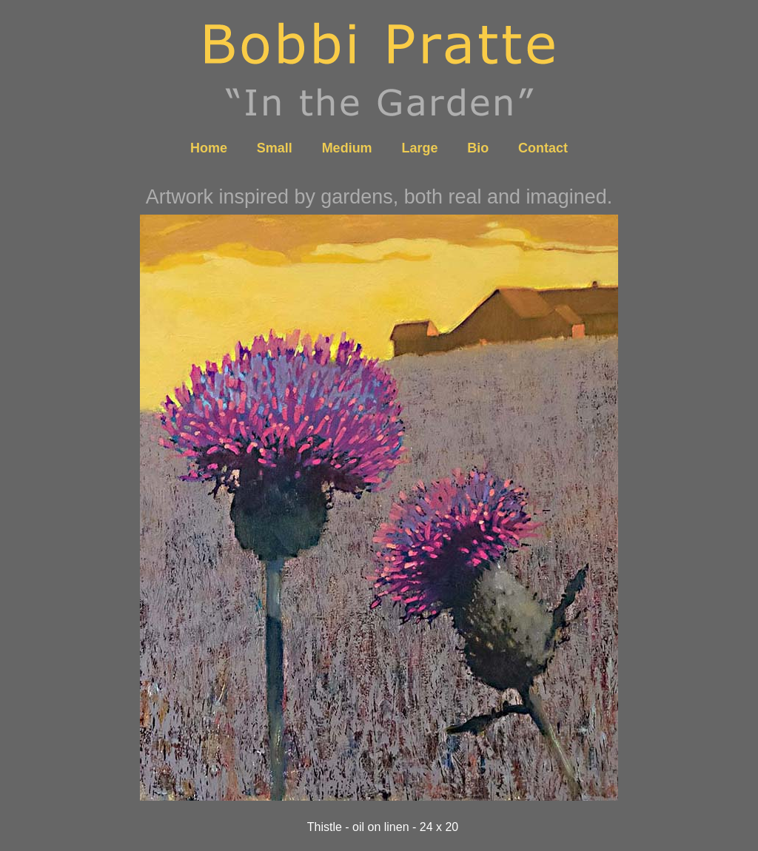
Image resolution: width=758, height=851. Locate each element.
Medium (347, 148)
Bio (478, 148)
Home (208, 148)
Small (274, 148)
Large (419, 148)
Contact (543, 148)
